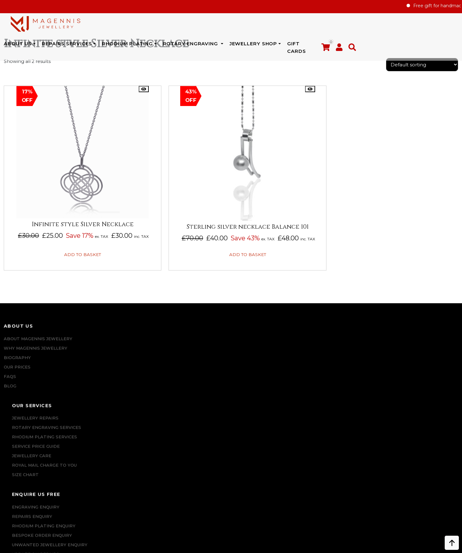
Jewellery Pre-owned (329, 397)
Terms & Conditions (410, 378)
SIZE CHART (108, 406)
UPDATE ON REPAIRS (232, 425)
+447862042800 (60, 512)
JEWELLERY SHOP (332, 25)
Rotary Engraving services (129, 359)
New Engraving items (327, 387)
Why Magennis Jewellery (35, 359)
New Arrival (316, 350)
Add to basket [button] (56, 258)
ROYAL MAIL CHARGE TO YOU (127, 397)
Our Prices (17, 378)
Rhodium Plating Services (127, 368)
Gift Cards (382, 25)
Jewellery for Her (324, 368)
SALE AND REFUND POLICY (414, 387)
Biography (17, 368)
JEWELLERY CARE (114, 387)
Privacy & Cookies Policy (416, 397)
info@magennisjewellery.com (61, 502)
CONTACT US (223, 435)
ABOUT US (96, 25)
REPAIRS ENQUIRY (229, 359)
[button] (454, 26)
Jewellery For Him (324, 378)
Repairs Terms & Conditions (420, 350)
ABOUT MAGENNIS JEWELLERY (38, 350)
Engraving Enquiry (233, 350)
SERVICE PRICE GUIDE (119, 378)
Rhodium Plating (206, 25)
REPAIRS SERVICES (145, 25)
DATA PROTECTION (407, 406)
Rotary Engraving (270, 25)
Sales (308, 359)
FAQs (10, 387)
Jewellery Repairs (118, 350)
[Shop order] (422, 80)
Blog (10, 397)
